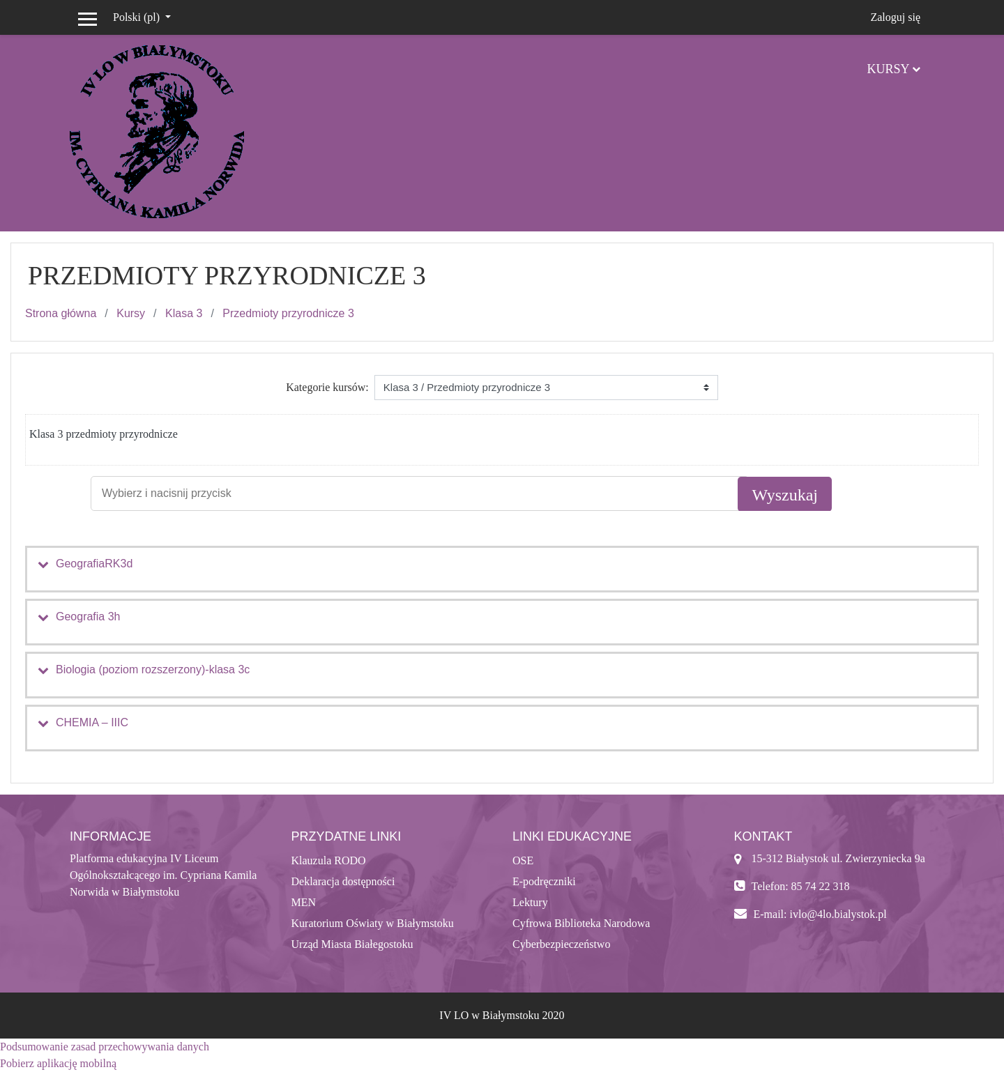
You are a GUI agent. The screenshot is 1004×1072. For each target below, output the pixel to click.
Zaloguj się (895, 17)
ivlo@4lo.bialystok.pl (837, 914)
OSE (522, 860)
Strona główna (60, 313)
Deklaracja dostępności (343, 881)
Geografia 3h (88, 616)
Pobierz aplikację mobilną (58, 1063)
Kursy (888, 69)
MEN (304, 902)
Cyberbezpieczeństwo (561, 944)
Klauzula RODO (328, 860)
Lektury (530, 902)
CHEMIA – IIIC (92, 722)
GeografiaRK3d (94, 563)
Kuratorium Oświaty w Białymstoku (372, 923)
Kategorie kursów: (327, 387)
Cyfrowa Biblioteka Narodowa (581, 923)
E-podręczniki (544, 881)
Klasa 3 (183, 313)
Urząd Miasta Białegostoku (352, 944)
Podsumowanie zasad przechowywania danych (104, 1046)
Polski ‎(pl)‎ (137, 17)
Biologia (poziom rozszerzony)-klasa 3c (153, 669)
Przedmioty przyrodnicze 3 (288, 313)
